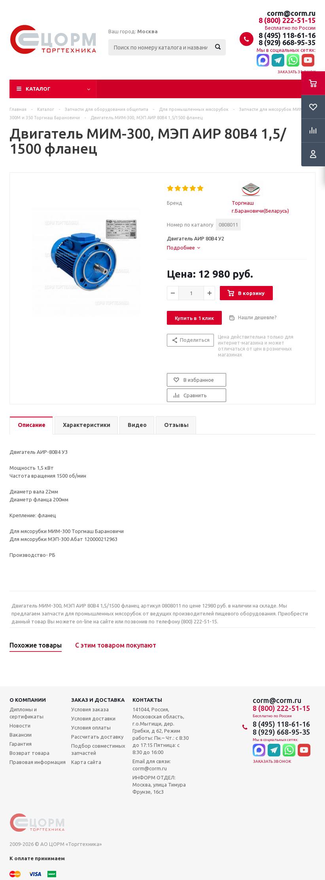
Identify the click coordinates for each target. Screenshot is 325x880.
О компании (27, 700)
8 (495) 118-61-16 (287, 35)
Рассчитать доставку (97, 736)
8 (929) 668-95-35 (287, 42)
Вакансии (20, 734)
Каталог (38, 88)
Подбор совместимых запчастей (98, 749)
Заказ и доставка (98, 700)
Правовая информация (37, 762)
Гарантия (20, 744)
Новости (19, 725)
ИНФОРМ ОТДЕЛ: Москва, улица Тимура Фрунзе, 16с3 (159, 784)
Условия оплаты (91, 727)
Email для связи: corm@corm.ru (151, 764)
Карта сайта (86, 762)
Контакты (147, 700)
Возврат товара (29, 753)
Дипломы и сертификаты (26, 713)
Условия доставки (93, 718)
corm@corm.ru (291, 13)
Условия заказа (90, 709)
